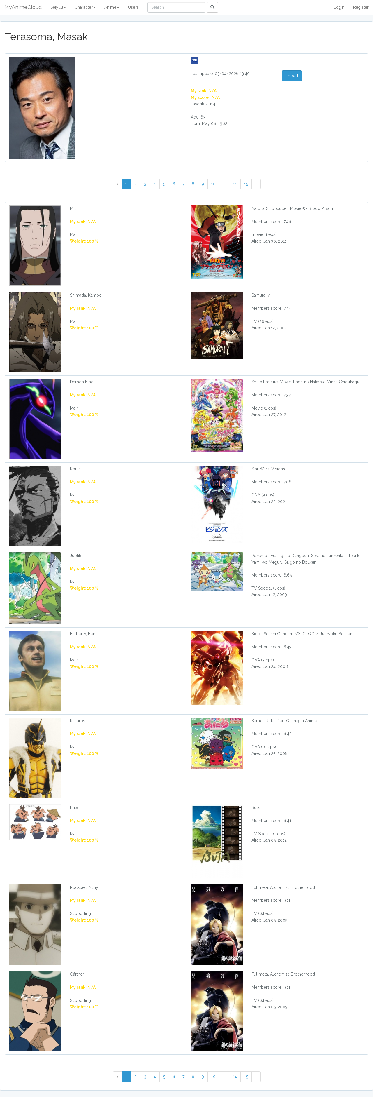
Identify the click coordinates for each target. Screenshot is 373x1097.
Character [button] (85, 7)
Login (339, 7)
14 (235, 184)
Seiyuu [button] (58, 7)
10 (213, 184)
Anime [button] (111, 7)
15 (246, 184)
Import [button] (292, 75)
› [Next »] (256, 184)
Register (361, 7)
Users (133, 7)
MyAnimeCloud (23, 7)
